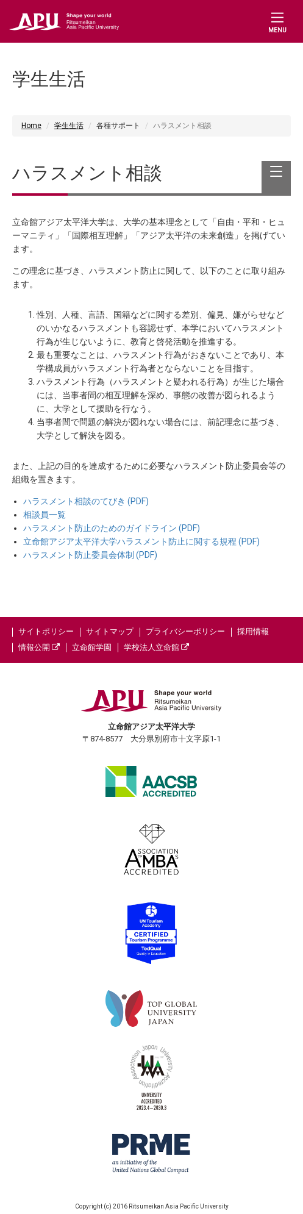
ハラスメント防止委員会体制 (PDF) (90, 555)
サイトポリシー (46, 631)
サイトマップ (110, 631)
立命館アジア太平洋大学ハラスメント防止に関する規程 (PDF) (141, 541)
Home (31, 125)
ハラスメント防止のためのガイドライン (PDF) (111, 528)
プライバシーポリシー (185, 631)
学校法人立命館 (156, 647)
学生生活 (69, 125)
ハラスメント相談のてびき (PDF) (86, 501)
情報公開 (39, 647)
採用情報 (253, 631)
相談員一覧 (44, 515)
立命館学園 (92, 647)
